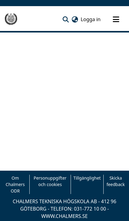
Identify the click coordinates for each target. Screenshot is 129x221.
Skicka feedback (115, 181)
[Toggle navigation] (115, 19)
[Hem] (11, 19)
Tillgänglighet (87, 178)
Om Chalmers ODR (15, 184)
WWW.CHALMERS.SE (64, 216)
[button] (65, 19)
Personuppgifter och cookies (50, 181)
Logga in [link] (91, 19)
